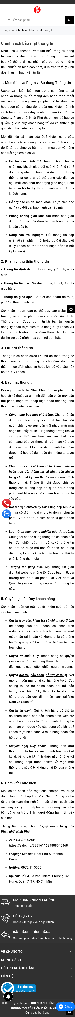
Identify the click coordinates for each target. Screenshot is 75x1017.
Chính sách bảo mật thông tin (27, 43)
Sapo (46, 1012)
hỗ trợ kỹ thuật (56, 675)
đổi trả (24, 675)
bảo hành (37, 675)
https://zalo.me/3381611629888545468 (38, 845)
